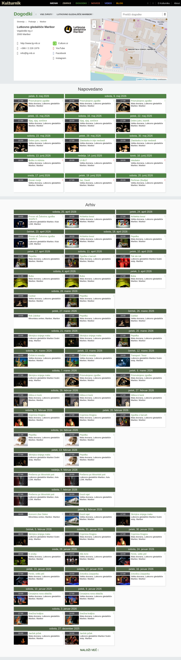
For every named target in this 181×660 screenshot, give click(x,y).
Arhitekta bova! (87, 216)
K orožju (33, 554)
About (177, 3)
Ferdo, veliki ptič (139, 554)
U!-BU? (83, 160)
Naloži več (89, 650)
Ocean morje (35, 180)
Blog (119, 3)
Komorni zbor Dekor (38, 514)
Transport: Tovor (139, 355)
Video (108, 3)
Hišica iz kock (35, 395)
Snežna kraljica (36, 613)
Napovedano (90, 89)
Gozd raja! (85, 494)
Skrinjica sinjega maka (39, 335)
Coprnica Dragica (37, 415)
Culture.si (60, 43)
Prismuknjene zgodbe (39, 101)
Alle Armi (84, 554)
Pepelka (135, 236)
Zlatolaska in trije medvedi (92, 140)
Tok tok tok (136, 256)
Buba (31, 276)
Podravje (32, 22)
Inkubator (135, 160)
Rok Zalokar (34, 315)
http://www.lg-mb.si (30, 43)
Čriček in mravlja (37, 355)
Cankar (32, 296)
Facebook (59, 53)
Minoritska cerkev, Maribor (141, 49)
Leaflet (139, 79)
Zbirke (67, 3)
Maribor (43, 22)
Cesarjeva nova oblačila (40, 593)
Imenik (54, 3)
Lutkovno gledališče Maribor (36, 27)
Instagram (59, 58)
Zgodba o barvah (88, 256)
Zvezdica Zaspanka (89, 574)
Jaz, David (85, 180)
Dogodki (81, 3)
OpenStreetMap (151, 79)
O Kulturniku (164, 3)
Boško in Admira (36, 160)
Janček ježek (35, 633)
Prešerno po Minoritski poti (41, 474)
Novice (95, 3)
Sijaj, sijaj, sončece (38, 120)
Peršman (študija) (139, 180)
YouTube (59, 48)
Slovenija (20, 22)
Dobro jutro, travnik (140, 120)
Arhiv (90, 205)
